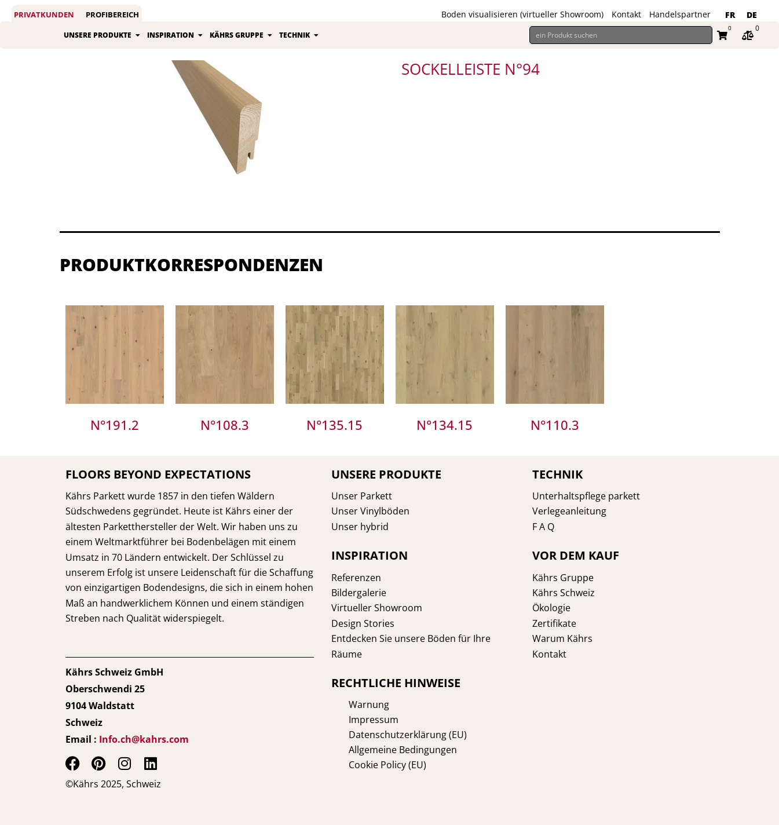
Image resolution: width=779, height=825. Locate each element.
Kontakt (626, 14)
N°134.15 (444, 435)
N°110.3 (555, 435)
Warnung (351, 704)
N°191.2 (114, 435)
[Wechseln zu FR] (730, 15)
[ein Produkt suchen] (620, 40)
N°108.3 (224, 435)
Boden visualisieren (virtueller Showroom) (522, 14)
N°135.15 (334, 435)
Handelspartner (680, 14)
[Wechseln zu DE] (752, 15)
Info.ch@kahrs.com (144, 739)
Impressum (356, 719)
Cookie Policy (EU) (370, 764)
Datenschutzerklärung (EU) (390, 734)
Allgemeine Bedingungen (385, 749)
